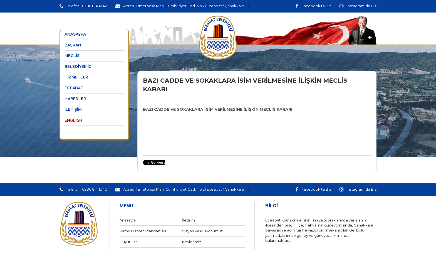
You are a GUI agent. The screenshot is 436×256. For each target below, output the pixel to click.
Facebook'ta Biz (313, 5)
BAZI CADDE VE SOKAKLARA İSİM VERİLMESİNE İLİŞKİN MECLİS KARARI (217, 109)
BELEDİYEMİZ (78, 66)
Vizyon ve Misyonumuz (202, 231)
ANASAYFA (75, 34)
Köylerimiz (191, 242)
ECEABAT (74, 87)
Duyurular (128, 242)
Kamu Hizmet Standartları (143, 231)
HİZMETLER (76, 77)
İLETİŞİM (73, 109)
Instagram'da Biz (358, 5)
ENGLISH (73, 120)
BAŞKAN (73, 45)
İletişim (188, 220)
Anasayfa (128, 220)
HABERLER (75, 98)
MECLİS (72, 55)
